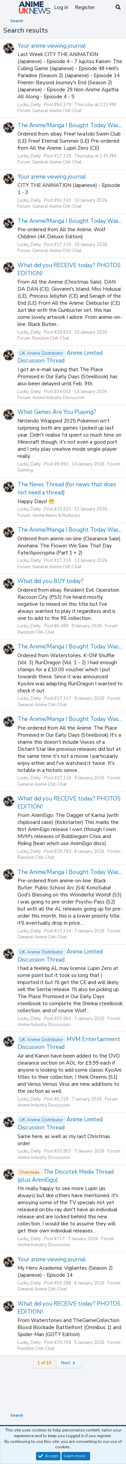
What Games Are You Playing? (56, 412)
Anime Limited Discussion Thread (59, 357)
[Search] (118, 7)
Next (69, 1363)
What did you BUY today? (50, 581)
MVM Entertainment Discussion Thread (68, 1043)
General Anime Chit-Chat (56, 111)
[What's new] (104, 7)
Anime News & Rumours (56, 516)
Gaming (25, 470)
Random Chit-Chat (50, 338)
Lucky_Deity (29, 105)
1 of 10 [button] (44, 1363)
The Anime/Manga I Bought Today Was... (69, 125)
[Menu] (9, 7)
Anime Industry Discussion (58, 398)
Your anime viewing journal (51, 46)
